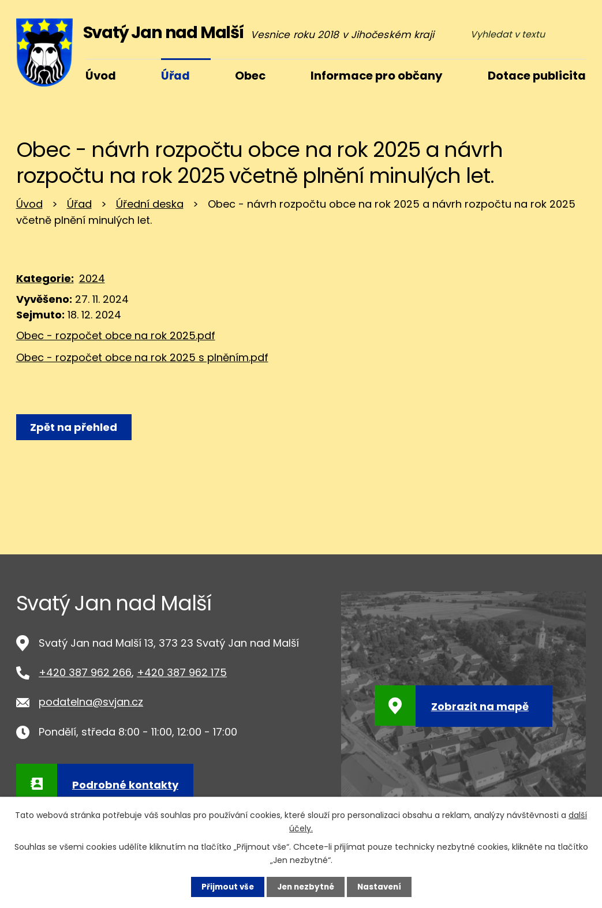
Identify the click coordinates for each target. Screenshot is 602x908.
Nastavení (382, 886)
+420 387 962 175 (182, 672)
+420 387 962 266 (85, 672)
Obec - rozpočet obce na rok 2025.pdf (115, 335)
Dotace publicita (537, 75)
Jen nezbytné (305, 886)
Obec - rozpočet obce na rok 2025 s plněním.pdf (142, 357)
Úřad (79, 204)
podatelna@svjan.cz (91, 702)
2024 (92, 278)
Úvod (29, 204)
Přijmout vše (224, 886)
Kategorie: (45, 278)
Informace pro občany (377, 75)
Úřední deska (150, 204)
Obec (250, 75)
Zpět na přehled (75, 427)
